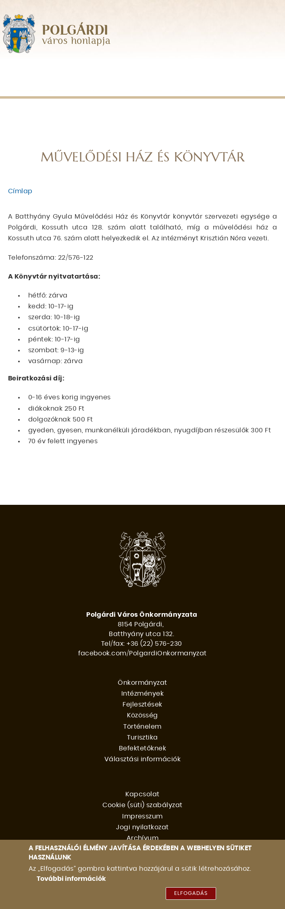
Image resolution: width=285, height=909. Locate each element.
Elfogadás (191, 896)
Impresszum (142, 816)
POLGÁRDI (75, 30)
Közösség (213, 70)
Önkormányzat (35, 70)
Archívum (143, 838)
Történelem (32, 87)
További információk (71, 881)
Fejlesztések (159, 70)
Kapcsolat (142, 794)
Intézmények (100, 70)
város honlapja (76, 41)
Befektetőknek (144, 87)
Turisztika (85, 87)
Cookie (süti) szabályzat (142, 805)
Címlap (20, 191)
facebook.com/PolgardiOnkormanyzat (142, 653)
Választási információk (232, 87)
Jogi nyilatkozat (142, 827)
